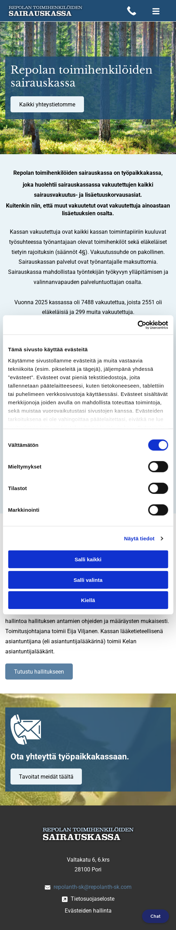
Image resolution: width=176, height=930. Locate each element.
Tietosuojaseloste (92, 898)
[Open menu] (156, 11)
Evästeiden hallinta (88, 910)
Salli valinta (88, 580)
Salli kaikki (88, 559)
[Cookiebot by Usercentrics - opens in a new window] (137, 325)
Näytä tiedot (139, 538)
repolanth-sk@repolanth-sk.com (93, 887)
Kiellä (88, 600)
